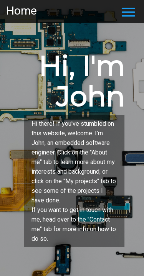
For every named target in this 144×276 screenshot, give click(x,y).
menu (128, 12)
